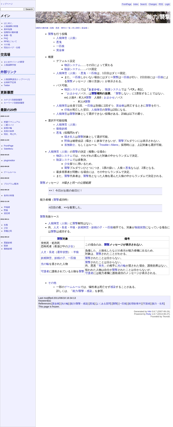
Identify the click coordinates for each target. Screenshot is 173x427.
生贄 (6, 225)
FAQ (6, 38)
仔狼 (67, 109)
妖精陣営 (83, 227)
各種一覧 (8, 35)
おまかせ (94, 89)
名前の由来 (9, 131)
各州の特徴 (9, 195)
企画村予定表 (10, 82)
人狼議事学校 (10, 65)
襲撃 (51, 33)
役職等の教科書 (41, 28)
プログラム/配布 (11, 184)
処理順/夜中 (135, 303)
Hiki (149, 311)
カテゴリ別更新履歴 (13, 100)
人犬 (56, 227)
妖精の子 (96, 227)
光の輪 (45, 263)
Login (167, 4)
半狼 (72, 227)
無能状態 (140, 227)
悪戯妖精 (8, 242)
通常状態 (62, 252)
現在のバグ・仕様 (12, 47)
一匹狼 (60, 46)
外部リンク (9, 72)
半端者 (7, 207)
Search (143, 4)
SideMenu (8, 149)
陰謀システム (72, 69)
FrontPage (126, 4)
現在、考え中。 (11, 134)
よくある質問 (103, 303)
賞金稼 (84, 28)
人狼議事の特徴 (11, 26)
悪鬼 (59, 42)
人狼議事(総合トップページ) (17, 79)
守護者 (45, 271)
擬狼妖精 (61, 128)
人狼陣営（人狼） (67, 38)
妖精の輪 (8, 128)
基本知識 (8, 29)
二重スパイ (9, 125)
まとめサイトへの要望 (14, 62)
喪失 (101, 265)
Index (135, 4)
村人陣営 (76, 28)
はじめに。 (9, 23)
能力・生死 (158, 303)
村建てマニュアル (12, 122)
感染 (113, 286)
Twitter (7, 85)
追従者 (7, 213)
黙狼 (67, 140)
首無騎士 (69, 144)
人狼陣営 (61, 105)
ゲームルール (72, 286)
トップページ (7, 4)
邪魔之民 (8, 231)
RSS (161, 4)
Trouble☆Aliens (109, 144)
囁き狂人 (69, 136)
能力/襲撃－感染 (82, 291)
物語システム (72, 65)
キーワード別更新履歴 (14, 103)
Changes (153, 4)
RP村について (10, 41)
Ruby (148, 314)
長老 (64, 227)
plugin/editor (9, 160)
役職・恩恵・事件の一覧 (60, 28)
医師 (6, 246)
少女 (67, 163)
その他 (52, 282)
